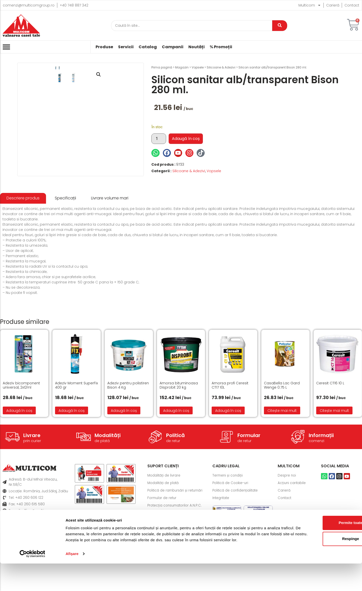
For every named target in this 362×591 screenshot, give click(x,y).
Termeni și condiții (228, 529)
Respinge (320, 560)
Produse (104, 46)
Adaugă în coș (186, 138)
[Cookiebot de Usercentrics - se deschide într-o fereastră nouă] (32, 581)
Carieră (332, 5)
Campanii (172, 46)
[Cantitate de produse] (158, 138)
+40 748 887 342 (74, 5)
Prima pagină (161, 67)
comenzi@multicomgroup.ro (29, 5)
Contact (351, 5)
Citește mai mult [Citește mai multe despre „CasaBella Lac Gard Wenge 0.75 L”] (282, 464)
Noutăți (196, 46)
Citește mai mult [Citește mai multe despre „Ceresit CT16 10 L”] (334, 464)
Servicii (126, 46)
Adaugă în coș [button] (19, 464)
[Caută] (191, 25)
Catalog (148, 46)
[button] (132, 74)
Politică (175, 489)
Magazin (182, 67)
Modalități (108, 489)
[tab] (23, 252)
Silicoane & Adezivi (221, 67)
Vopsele (198, 67)
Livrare (32, 489)
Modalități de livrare (164, 529)
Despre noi (287, 529)
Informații (321, 489)
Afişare (72, 581)
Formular (248, 489)
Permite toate (320, 544)
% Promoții (221, 46)
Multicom (309, 5)
